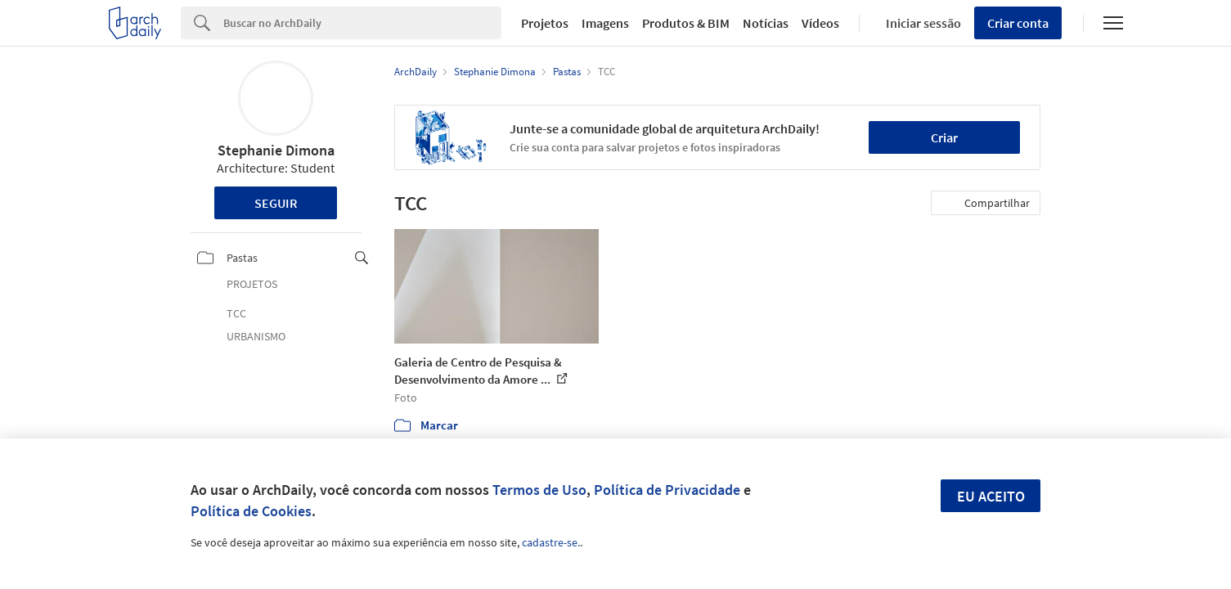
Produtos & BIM (686, 22)
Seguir (276, 203)
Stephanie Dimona (276, 150)
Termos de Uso (539, 489)
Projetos (544, 22)
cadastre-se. (551, 542)
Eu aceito (991, 496)
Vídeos (820, 22)
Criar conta (1018, 23)
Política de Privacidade (667, 489)
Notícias (765, 22)
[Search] (362, 23)
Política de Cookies (251, 510)
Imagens (605, 22)
